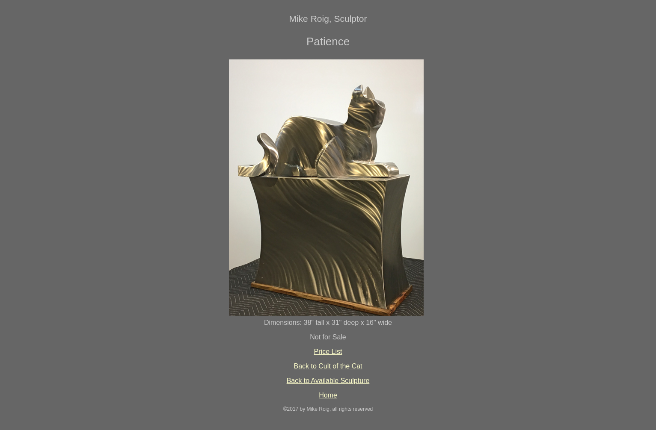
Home (328, 395)
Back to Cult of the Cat (328, 366)
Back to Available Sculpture (328, 380)
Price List (328, 351)
